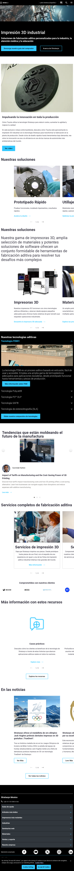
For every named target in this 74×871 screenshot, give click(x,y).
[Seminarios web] (37, 828)
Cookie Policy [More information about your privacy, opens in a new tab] (39, 863)
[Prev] (31, 222)
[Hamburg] (71, 2)
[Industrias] (37, 823)
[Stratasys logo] (4, 2)
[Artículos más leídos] (37, 812)
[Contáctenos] (61, 2)
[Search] (66, 2)
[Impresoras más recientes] (37, 817)
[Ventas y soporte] (37, 839)
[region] (37, 864)
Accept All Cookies (44, 867)
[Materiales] (37, 834)
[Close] (70, 861)
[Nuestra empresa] (37, 845)
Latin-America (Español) (48, 3)
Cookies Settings (28, 867)
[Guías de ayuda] (37, 806)
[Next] (43, 222)
